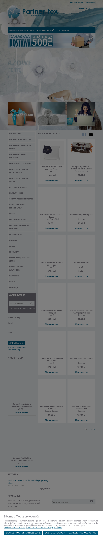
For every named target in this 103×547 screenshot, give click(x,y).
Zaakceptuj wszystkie (82, 532)
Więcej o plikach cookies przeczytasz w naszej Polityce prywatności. (33, 527)
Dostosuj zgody (55, 532)
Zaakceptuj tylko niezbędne (23, 532)
